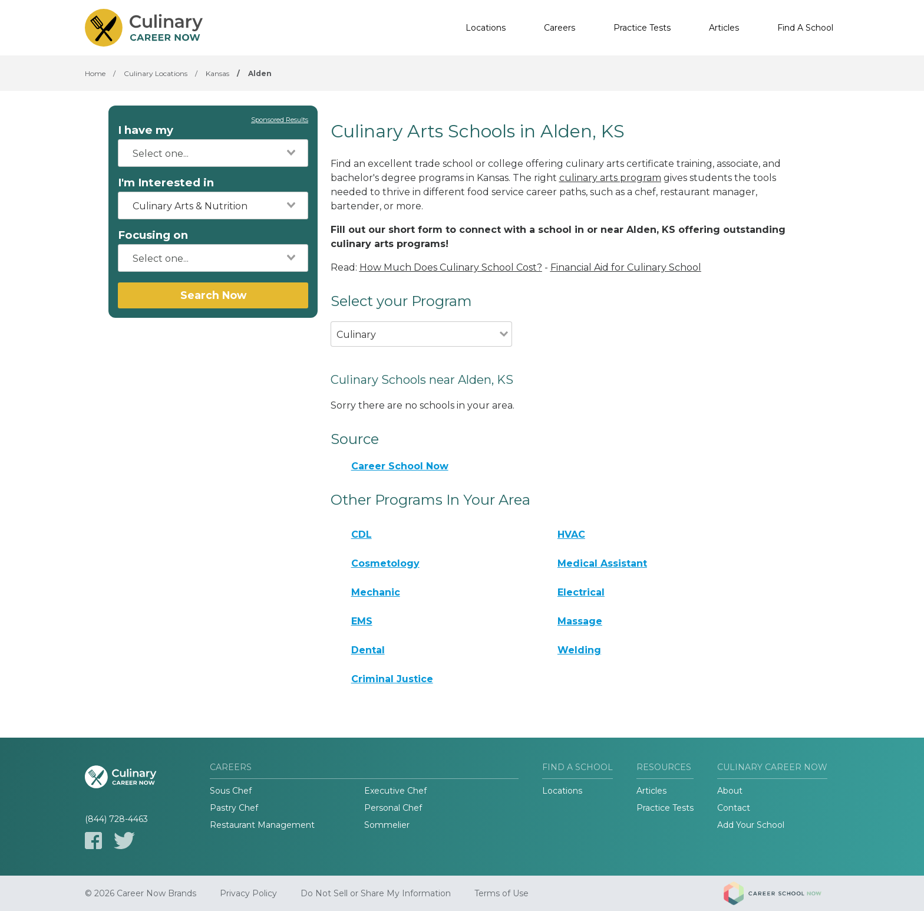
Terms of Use (501, 893)
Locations (486, 27)
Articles (724, 27)
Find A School (805, 27)
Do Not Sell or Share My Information (376, 893)
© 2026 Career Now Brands (140, 893)
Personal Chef (393, 808)
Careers (559, 27)
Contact (733, 808)
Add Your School (750, 825)
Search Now (213, 295)
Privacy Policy (248, 893)
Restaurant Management (262, 825)
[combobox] (213, 153)
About (729, 790)
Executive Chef (395, 790)
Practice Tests (642, 27)
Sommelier (387, 825)
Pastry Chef (234, 808)
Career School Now (399, 466)
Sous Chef (231, 790)
